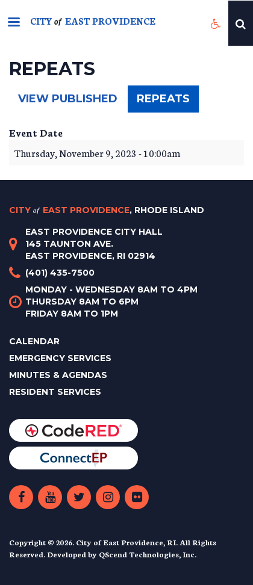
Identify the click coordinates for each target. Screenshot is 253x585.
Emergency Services (60, 358)
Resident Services (55, 391)
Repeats (168, 102)
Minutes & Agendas (58, 375)
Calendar (34, 341)
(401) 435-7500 (60, 272)
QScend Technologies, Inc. (147, 554)
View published (67, 98)
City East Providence (106, 210)
